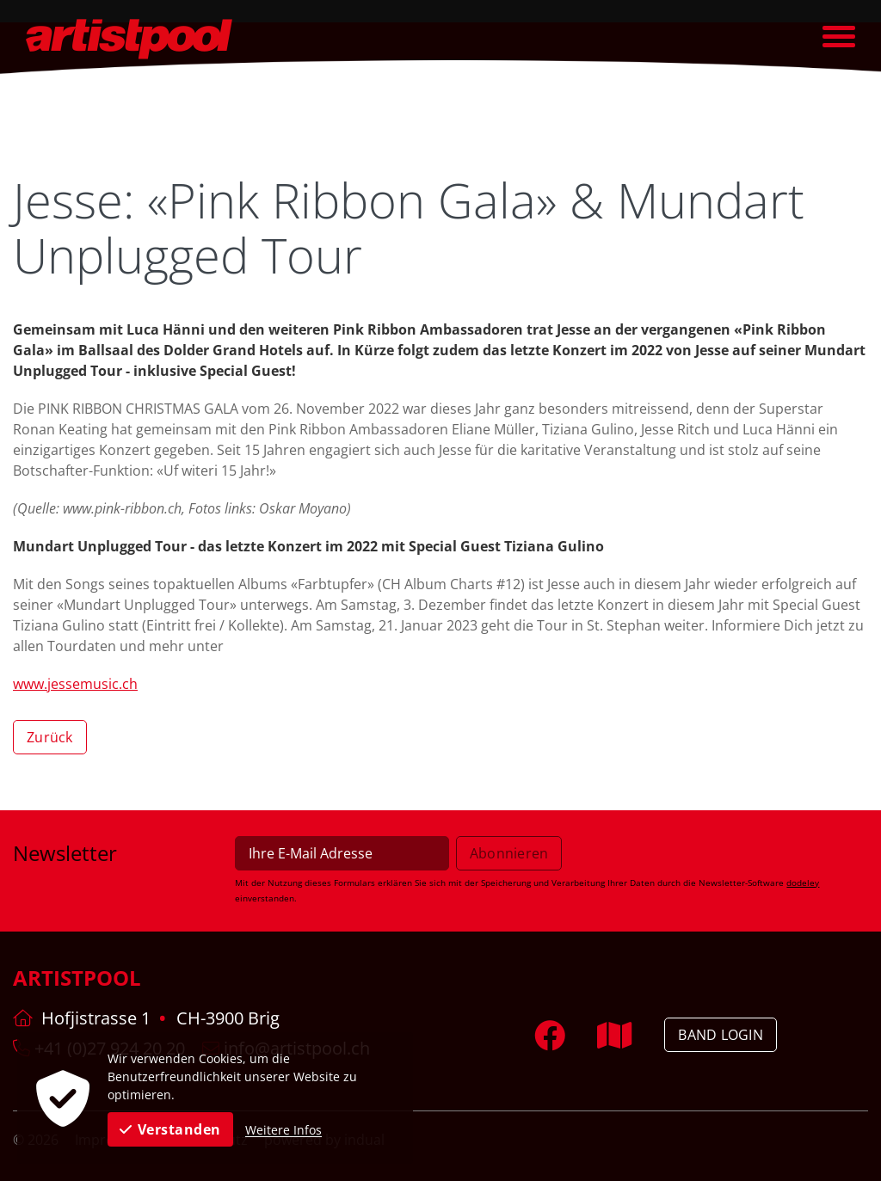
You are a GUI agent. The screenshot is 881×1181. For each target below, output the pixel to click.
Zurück (50, 737)
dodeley (802, 883)
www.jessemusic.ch (75, 683)
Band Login (720, 1034)
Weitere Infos (283, 1130)
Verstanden (170, 1129)
